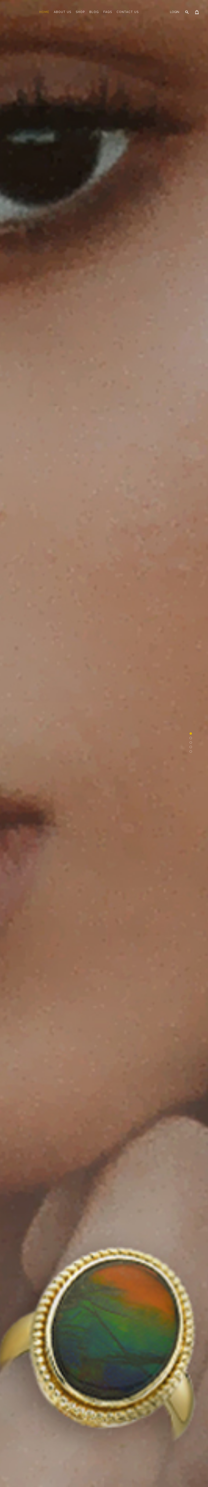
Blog (94, 12)
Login (174, 12)
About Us (62, 12)
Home (44, 12)
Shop (80, 12)
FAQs (107, 12)
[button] (191, 733)
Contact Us (128, 12)
